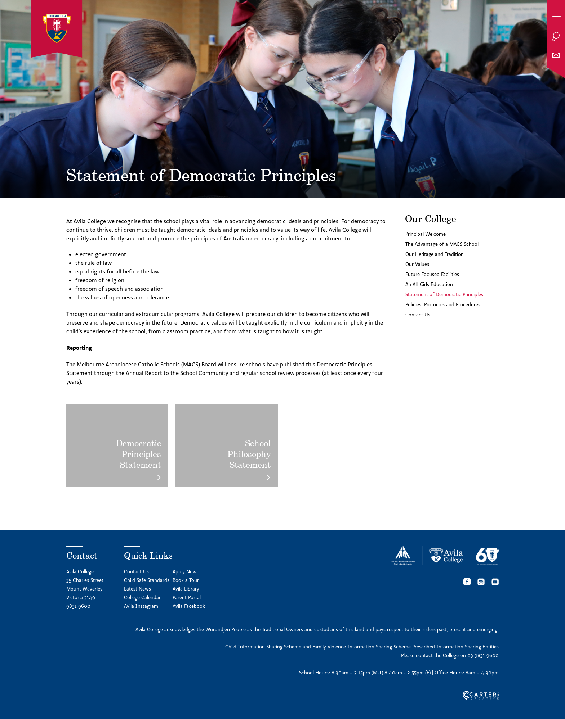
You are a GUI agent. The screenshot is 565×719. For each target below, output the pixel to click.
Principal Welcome (425, 234)
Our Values (417, 264)
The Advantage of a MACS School (442, 244)
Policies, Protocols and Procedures (442, 304)
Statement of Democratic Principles (444, 294)
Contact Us (417, 314)
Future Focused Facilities (432, 274)
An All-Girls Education (429, 284)
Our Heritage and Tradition (434, 254)
